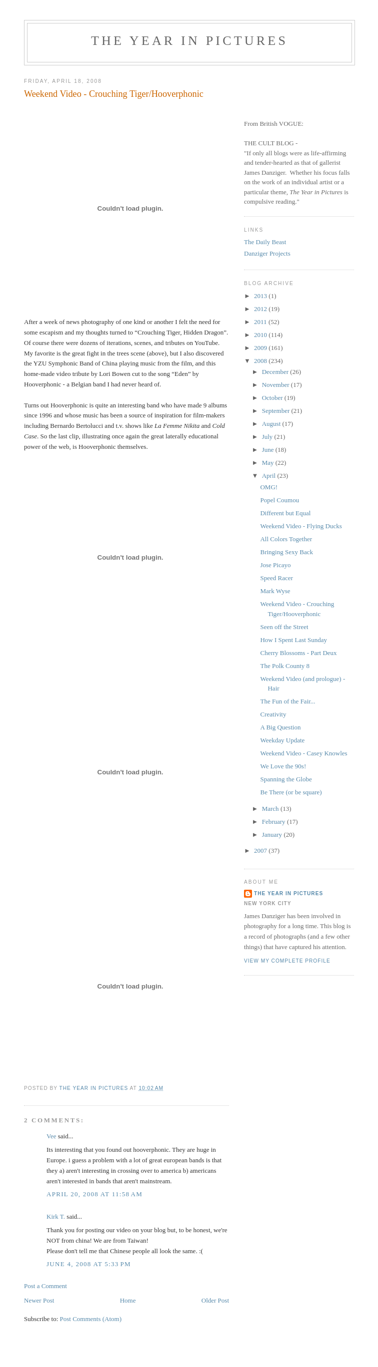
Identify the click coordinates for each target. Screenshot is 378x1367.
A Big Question (280, 727)
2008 (261, 360)
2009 (261, 347)
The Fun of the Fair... (287, 701)
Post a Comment (45, 1286)
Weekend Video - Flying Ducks (301, 526)
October (273, 397)
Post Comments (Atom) (91, 1319)
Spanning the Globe (286, 779)
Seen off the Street (284, 627)
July (268, 436)
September (277, 410)
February (274, 821)
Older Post (215, 1300)
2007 (261, 850)
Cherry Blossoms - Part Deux (298, 653)
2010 (261, 335)
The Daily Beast (265, 242)
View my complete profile (287, 961)
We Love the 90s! (283, 766)
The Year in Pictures (189, 40)
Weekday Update (282, 740)
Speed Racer (276, 578)
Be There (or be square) (291, 792)
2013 (261, 296)
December (276, 371)
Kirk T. (55, 1216)
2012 (261, 309)
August (272, 423)
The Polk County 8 (285, 666)
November (276, 384)
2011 (261, 322)
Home (128, 1300)
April (270, 475)
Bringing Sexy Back (286, 552)
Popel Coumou (279, 500)
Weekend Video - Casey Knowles (303, 753)
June (269, 449)
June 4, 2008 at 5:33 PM (88, 1264)
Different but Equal (285, 513)
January (273, 834)
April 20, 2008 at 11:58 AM (94, 1194)
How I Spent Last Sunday (293, 640)
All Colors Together (286, 539)
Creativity (273, 714)
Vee (51, 1136)
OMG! (269, 487)
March (271, 808)
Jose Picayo (275, 565)
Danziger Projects (267, 253)
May (269, 462)
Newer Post (39, 1300)
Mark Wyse (275, 591)
